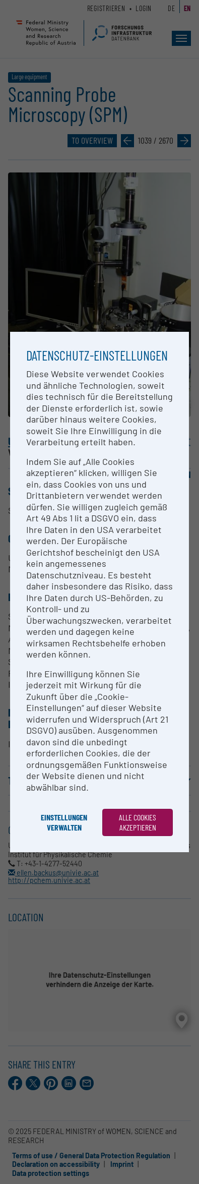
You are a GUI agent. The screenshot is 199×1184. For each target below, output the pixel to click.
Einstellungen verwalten (64, 822)
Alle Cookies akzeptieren (137, 822)
